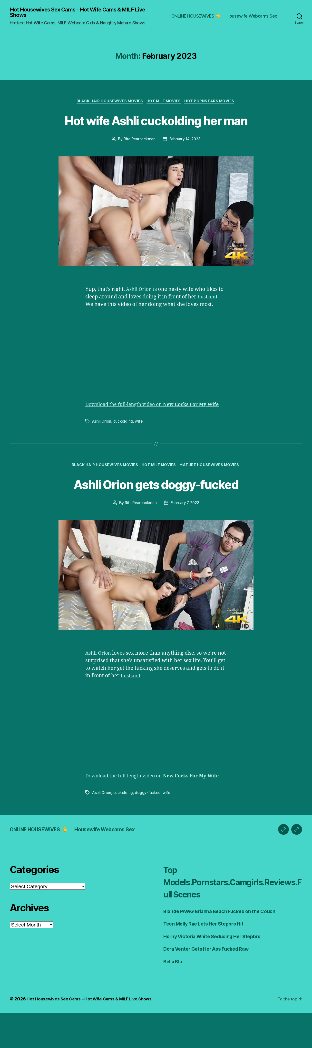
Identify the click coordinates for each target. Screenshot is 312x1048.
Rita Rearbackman (139, 158)
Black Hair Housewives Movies (108, 102)
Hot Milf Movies (164, 102)
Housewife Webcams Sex (251, 16)
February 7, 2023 (185, 530)
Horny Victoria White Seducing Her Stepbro (216, 971)
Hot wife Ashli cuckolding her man (156, 130)
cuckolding (123, 448)
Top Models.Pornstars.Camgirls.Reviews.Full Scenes (231, 917)
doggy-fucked (148, 827)
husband (208, 316)
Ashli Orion (140, 308)
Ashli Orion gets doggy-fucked (156, 511)
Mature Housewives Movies (212, 492)
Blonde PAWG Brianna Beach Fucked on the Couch (224, 946)
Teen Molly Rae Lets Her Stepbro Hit (207, 959)
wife (139, 448)
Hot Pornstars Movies (212, 102)
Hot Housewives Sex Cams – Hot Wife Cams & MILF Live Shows (92, 1034)
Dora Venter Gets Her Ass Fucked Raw (210, 984)
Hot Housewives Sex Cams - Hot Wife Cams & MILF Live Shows (78, 13)
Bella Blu (174, 997)
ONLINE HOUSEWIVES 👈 (196, 16)
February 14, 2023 (185, 158)
